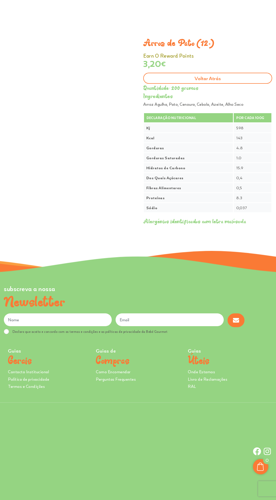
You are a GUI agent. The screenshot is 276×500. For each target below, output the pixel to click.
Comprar (89, 12)
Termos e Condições (26, 386)
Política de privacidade (28, 379)
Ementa (115, 12)
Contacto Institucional (28, 371)
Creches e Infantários (179, 12)
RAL (192, 386)
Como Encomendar (113, 371)
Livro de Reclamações (207, 379)
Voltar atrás (208, 78)
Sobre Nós (139, 12)
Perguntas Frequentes (116, 379)
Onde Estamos (220, 12)
